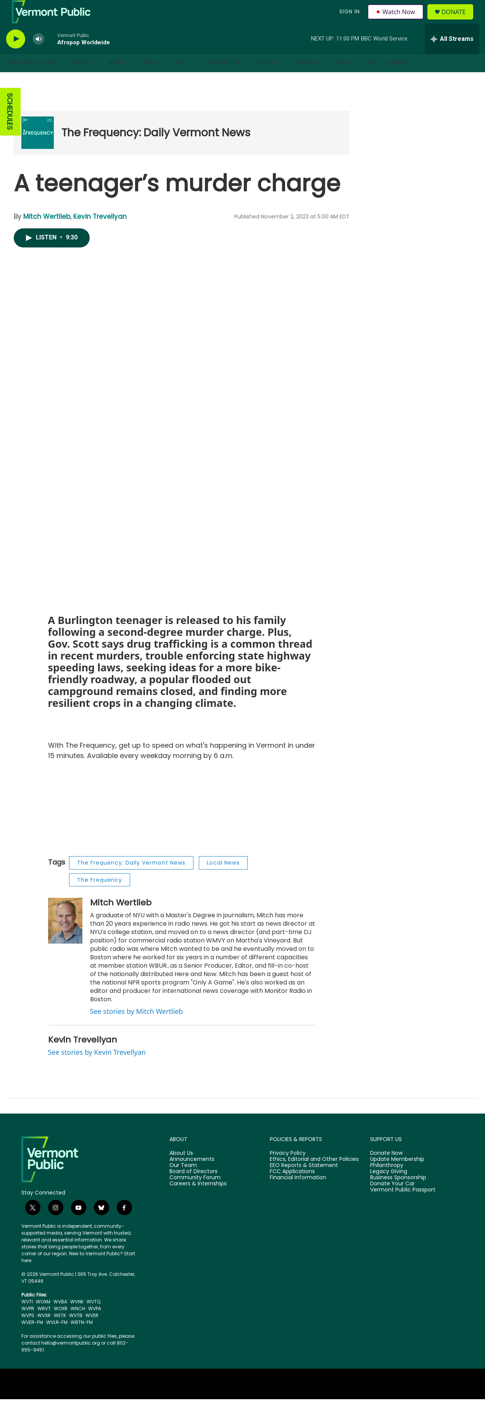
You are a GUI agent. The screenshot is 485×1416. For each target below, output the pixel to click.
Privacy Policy (288, 1170)
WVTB (75, 1332)
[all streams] (452, 55)
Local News (223, 879)
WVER (91, 1332)
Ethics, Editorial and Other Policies (314, 1176)
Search (397, 79)
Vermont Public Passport (402, 1206)
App (372, 79)
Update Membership (397, 1176)
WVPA (94, 1325)
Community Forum (195, 1194)
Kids (182, 79)
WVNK (77, 1318)
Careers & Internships (198, 1200)
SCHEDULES (10, 128)
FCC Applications (292, 1188)
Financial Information (298, 1194)
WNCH (78, 1325)
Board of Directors (193, 1188)
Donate (457, 20)
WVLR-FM (57, 1339)
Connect (307, 79)
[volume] (38, 55)
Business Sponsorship (398, 1194)
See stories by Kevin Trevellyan (97, 1068)
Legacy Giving (388, 1188)
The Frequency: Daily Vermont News (155, 149)
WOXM (43, 1318)
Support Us (222, 79)
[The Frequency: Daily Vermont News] (37, 149)
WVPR (27, 1325)
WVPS (27, 1332)
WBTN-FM (82, 1339)
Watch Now (396, 19)
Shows (81, 79)
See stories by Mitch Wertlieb (136, 1027)
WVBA (60, 1318)
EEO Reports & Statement (304, 1182)
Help (344, 79)
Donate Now (386, 1170)
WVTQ (93, 1318)
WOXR (61, 1325)
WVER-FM (32, 1339)
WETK (60, 1332)
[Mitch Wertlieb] (65, 937)
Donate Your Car (392, 1200)
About (267, 79)
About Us (181, 1170)
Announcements (191, 1176)
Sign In (348, 20)
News (117, 79)
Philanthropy (386, 1182)
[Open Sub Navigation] (60, 79)
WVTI (27, 1318)
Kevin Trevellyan (100, 233)
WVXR (44, 1332)
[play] (16, 55)
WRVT (44, 1325)
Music (150, 79)
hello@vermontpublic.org (70, 1359)
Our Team (183, 1182)
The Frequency (99, 896)
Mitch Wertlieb (46, 233)
